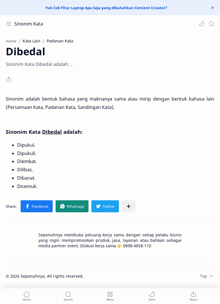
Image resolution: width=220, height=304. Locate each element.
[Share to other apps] (128, 206)
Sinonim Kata (28, 24)
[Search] (211, 23)
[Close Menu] (212, 7)
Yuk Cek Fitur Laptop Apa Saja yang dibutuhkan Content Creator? (106, 7)
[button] (201, 23)
